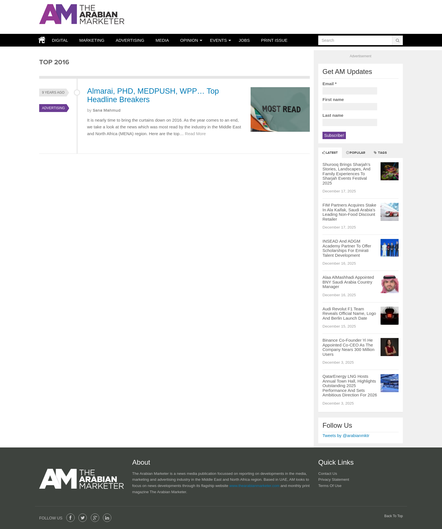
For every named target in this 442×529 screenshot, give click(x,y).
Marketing (91, 40)
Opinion (189, 40)
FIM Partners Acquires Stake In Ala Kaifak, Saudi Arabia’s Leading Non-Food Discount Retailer (349, 212)
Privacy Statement (333, 479)
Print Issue (274, 40)
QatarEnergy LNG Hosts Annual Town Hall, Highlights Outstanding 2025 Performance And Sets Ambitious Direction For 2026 (349, 385)
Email (329, 83)
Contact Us (327, 473)
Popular (355, 153)
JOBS (244, 40)
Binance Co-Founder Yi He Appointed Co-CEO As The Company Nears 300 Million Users (348, 347)
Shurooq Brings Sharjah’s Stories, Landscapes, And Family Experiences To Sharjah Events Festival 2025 (346, 173)
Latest (330, 153)
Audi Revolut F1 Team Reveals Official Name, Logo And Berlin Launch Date (349, 313)
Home (40, 40)
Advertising (130, 40)
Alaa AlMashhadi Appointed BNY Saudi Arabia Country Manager (348, 282)
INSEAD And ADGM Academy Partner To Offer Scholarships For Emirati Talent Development (346, 248)
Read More (195, 133)
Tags (380, 153)
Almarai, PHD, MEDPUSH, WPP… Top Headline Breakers (153, 95)
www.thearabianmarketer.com (254, 486)
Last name (332, 115)
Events (218, 40)
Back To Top (393, 516)
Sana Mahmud (107, 110)
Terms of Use (330, 486)
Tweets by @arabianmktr (345, 435)
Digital (60, 40)
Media (162, 40)
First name (333, 99)
